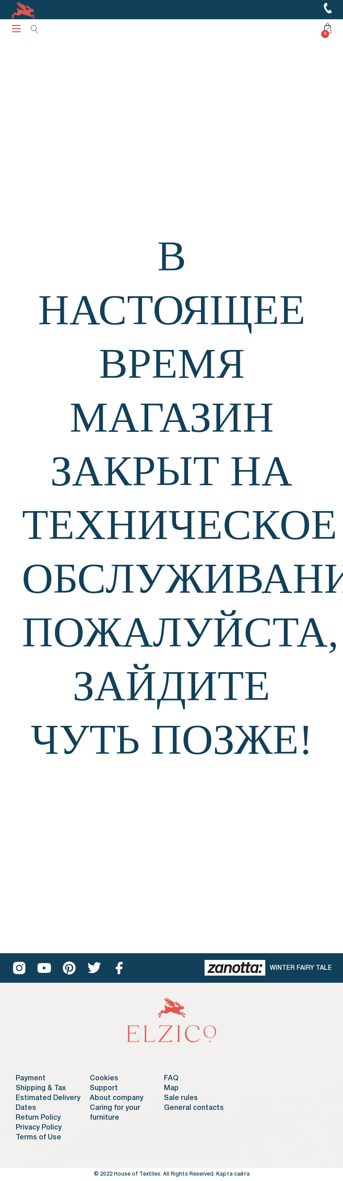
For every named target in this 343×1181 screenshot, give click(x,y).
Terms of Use (38, 1137)
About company (116, 1098)
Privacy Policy (39, 1128)
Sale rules (181, 1098)
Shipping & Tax (41, 1088)
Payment (31, 1078)
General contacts (194, 1108)
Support (104, 1088)
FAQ (171, 1078)
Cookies (104, 1078)
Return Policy (38, 1118)
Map (171, 1088)
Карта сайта (233, 1174)
